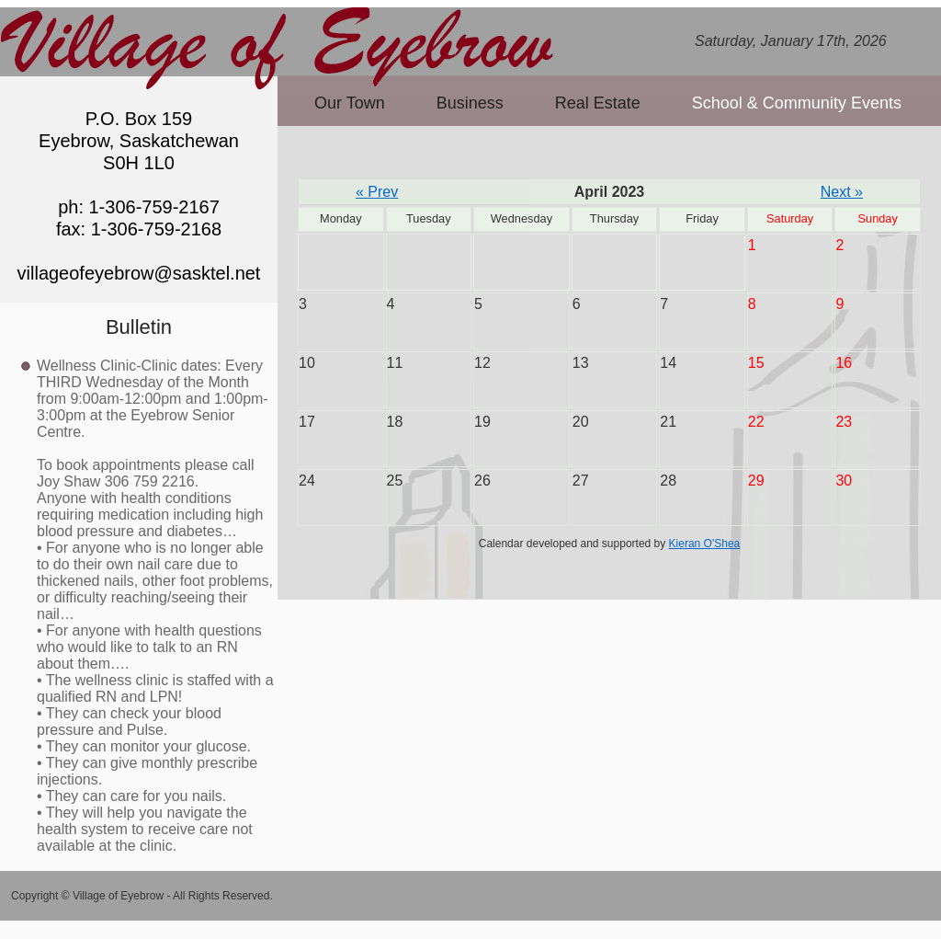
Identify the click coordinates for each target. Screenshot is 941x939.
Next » (842, 192)
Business (470, 103)
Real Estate (598, 103)
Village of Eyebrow (280, 40)
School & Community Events (796, 103)
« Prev (377, 192)
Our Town (349, 103)
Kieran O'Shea (705, 543)
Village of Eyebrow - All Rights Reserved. (173, 895)
